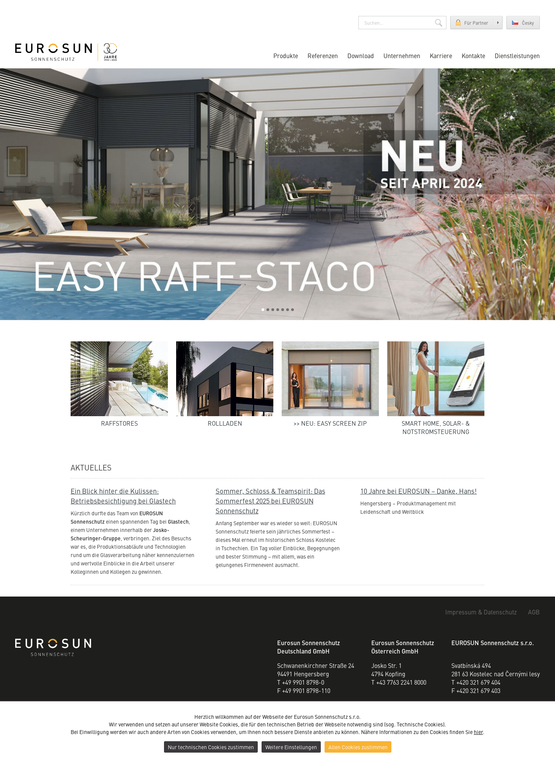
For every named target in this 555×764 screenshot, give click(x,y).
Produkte (285, 55)
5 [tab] (282, 309)
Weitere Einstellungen (291, 747)
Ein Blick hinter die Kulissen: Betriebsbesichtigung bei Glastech (123, 495)
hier (478, 732)
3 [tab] (272, 309)
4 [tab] (277, 309)
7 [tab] (292, 309)
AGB (534, 612)
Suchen (438, 22)
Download (360, 55)
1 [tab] (263, 309)
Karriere (441, 55)
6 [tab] (287, 309)
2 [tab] (267, 309)
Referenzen (322, 55)
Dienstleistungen (517, 55)
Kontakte (473, 55)
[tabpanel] (277, 194)
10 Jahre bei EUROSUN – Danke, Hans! (418, 491)
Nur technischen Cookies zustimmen (211, 747)
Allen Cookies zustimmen (358, 747)
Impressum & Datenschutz (481, 612)
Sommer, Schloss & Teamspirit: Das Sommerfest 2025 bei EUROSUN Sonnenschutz (270, 500)
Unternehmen (401, 55)
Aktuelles (91, 467)
